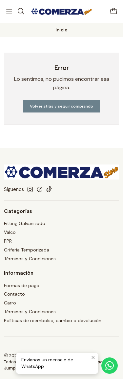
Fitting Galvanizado (24, 223)
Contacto (14, 294)
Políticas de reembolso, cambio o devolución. (53, 320)
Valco (10, 232)
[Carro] (114, 12)
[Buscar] (20, 11)
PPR (8, 241)
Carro (10, 303)
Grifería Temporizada (26, 250)
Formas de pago (21, 285)
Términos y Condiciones (30, 259)
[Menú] (9, 11)
